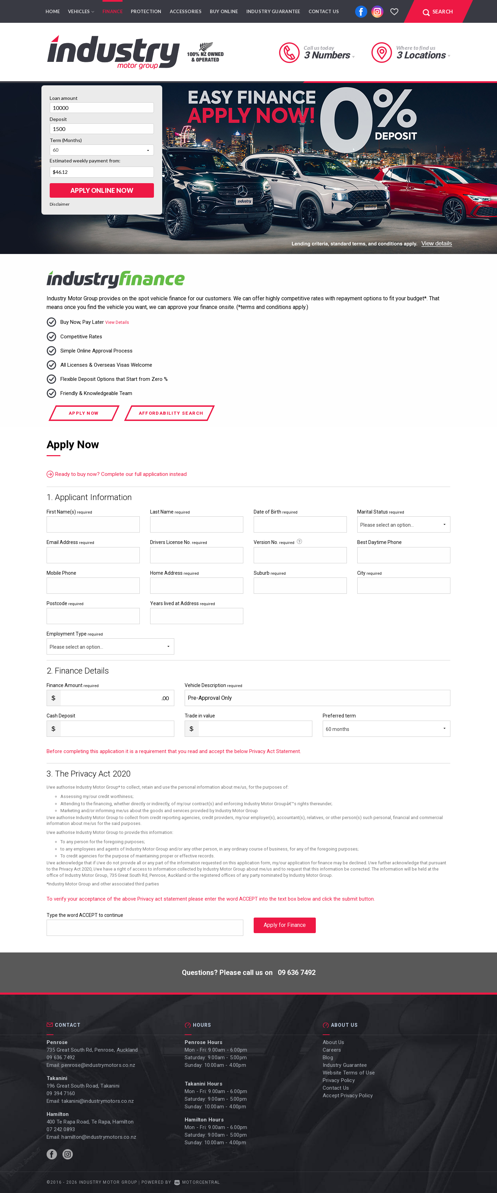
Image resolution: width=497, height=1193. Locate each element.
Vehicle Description (213, 685)
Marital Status (380, 512)
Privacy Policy (339, 1080)
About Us (333, 1042)
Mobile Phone (61, 573)
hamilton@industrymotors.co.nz (98, 1137)
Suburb (270, 573)
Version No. (278, 542)
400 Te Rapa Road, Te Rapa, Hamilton (90, 1122)
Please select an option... (387, 525)
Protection (146, 11)
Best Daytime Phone (379, 542)
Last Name (170, 512)
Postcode (65, 603)
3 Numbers (326, 55)
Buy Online (224, 11)
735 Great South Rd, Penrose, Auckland (92, 1050)
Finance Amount (73, 685)
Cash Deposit (61, 715)
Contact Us (324, 11)
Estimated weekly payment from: (85, 160)
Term (66, 140)
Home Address (174, 573)
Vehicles (81, 11)
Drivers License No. (178, 542)
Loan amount (64, 98)
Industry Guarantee (273, 11)
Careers (332, 1050)
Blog (328, 1057)
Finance (113, 11)
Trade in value (200, 715)
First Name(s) (69, 512)
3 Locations (420, 55)
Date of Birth (276, 512)
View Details (117, 322)
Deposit (58, 119)
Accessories (186, 11)
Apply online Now (101, 190)
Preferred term (339, 715)
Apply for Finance (285, 927)
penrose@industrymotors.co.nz (98, 1065)
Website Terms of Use (349, 1073)
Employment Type (110, 643)
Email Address (70, 542)
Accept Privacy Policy (348, 1095)
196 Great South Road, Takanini (83, 1086)
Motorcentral (197, 1182)
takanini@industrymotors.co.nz (97, 1101)
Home (53, 11)
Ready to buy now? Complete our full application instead (118, 474)
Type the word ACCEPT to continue (85, 915)
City (369, 573)
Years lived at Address (182, 603)
